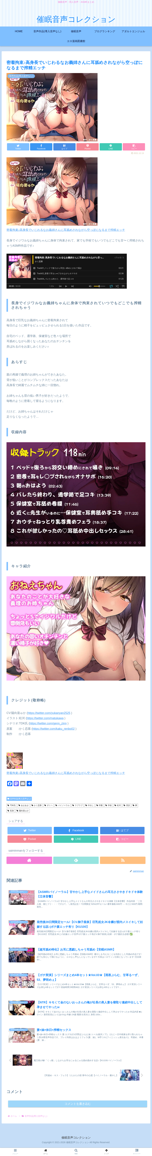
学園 (99, 805)
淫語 (127, 805)
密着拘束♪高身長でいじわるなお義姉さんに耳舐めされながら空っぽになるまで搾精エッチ (66, 230)
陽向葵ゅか (23, 811)
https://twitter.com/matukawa (45, 718)
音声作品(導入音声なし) (19, 799)
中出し (89, 805)
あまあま (24, 805)
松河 (117, 805)
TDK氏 (11, 805)
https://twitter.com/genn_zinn (48, 723)
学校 (108, 805)
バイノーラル (62, 805)
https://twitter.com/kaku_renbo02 (54, 728)
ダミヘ (48, 805)
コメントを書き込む (77, 1112)
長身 (10, 811)
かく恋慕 (37, 805)
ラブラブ (77, 805)
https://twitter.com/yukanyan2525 (49, 713)
